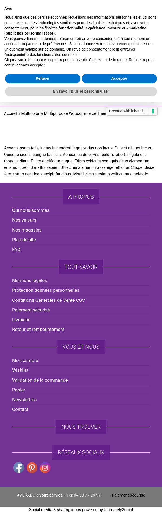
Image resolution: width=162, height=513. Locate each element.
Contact (20, 409)
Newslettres (24, 399)
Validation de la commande (40, 380)
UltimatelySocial (118, 509)
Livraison (21, 319)
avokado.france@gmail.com (82, 11)
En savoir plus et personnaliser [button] (81, 296)
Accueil (10, 113)
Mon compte (25, 360)
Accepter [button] (119, 284)
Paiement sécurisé (31, 310)
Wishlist (20, 370)
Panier (18, 390)
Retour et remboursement (38, 329)
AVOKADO (81, 49)
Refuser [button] (43, 284)
